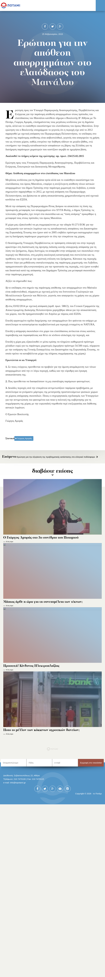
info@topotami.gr (18, 782)
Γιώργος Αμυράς (24, 438)
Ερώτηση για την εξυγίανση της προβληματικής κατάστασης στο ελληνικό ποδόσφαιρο (48, 457)
